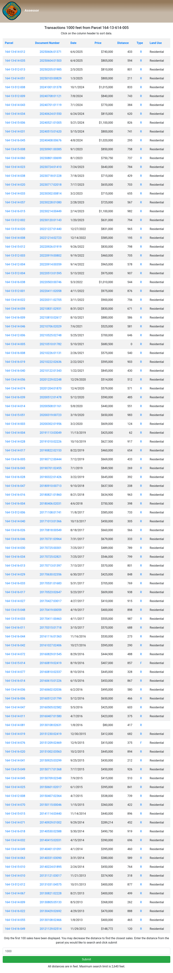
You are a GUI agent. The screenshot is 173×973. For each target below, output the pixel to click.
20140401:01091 (51, 849)
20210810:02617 (51, 317)
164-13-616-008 (15, 353)
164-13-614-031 (15, 131)
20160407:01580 (51, 716)
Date (73, 43)
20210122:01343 (51, 370)
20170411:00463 (51, 618)
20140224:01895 (51, 867)
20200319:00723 (51, 415)
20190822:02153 (51, 450)
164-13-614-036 (15, 689)
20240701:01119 (51, 105)
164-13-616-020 (15, 751)
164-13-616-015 (15, 211)
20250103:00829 (51, 78)
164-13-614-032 (15, 840)
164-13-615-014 (15, 663)
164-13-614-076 (15, 742)
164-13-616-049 (15, 929)
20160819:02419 (51, 663)
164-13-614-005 (15, 344)
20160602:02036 (51, 689)
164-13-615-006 (15, 122)
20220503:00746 (51, 282)
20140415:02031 (51, 840)
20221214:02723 (51, 238)
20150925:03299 (51, 760)
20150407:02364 (51, 796)
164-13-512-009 (15, 96)
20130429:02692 (51, 911)
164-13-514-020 (15, 229)
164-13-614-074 (15, 388)
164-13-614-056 (15, 379)
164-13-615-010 (15, 867)
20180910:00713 (51, 486)
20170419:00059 (51, 610)
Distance (123, 43)
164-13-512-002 (15, 220)
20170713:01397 (51, 565)
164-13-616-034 (15, 556)
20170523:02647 (51, 592)
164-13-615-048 (15, 610)
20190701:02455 (51, 468)
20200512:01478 (51, 397)
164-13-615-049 (15, 769)
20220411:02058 (51, 291)
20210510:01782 (51, 344)
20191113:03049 (51, 432)
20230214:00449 (51, 211)
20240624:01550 (51, 114)
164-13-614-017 (15, 450)
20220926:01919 (51, 246)
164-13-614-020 (15, 184)
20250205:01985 (51, 69)
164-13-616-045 (15, 140)
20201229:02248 (51, 379)
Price (98, 43)
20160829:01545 (51, 654)
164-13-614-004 (15, 432)
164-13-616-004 (15, 503)
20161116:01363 (51, 636)
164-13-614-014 (15, 406)
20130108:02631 (51, 725)
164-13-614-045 (15, 778)
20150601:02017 (51, 787)
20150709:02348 (51, 778)
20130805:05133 (51, 902)
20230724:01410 (51, 167)
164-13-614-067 (15, 893)
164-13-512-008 (15, 87)
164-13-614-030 (15, 548)
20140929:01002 (51, 822)
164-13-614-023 (15, 167)
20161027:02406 (51, 645)
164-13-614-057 (15, 202)
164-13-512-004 (15, 273)
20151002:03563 (51, 751)
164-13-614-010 (15, 875)
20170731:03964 (51, 539)
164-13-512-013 (15, 69)
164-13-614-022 (15, 300)
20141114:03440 (51, 813)
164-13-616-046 (15, 539)
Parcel (9, 43)
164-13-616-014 (15, 680)
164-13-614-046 (15, 326)
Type (140, 43)
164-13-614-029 (15, 574)
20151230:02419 (51, 734)
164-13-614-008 (15, 238)
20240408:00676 (51, 140)
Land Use (156, 43)
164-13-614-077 (15, 672)
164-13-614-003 (15, 424)
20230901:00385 (51, 149)
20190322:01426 (51, 477)
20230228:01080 (51, 202)
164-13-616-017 (15, 592)
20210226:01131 (51, 353)
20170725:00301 (51, 548)
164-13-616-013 (15, 565)
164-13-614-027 (15, 601)
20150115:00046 (51, 804)
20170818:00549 (51, 530)
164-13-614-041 (15, 760)
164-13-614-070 (15, 804)
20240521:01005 (51, 122)
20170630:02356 (51, 574)
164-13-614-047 (15, 707)
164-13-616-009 (15, 317)
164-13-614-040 (15, 521)
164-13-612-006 (15, 335)
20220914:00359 (51, 264)
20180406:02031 (51, 503)
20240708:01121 (51, 96)
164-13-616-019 (15, 362)
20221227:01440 (51, 229)
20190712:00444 (51, 459)
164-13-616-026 (15, 530)
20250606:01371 (51, 52)
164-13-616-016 (15, 494)
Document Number (47, 43)
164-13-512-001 (15, 291)
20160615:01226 (51, 680)
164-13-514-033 (15, 618)
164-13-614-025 (15, 787)
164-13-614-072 (15, 654)
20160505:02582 (51, 707)
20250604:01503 (51, 60)
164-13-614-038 (15, 176)
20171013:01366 (51, 521)
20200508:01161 (51, 406)
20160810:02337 (51, 672)
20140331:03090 (51, 858)
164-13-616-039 (15, 397)
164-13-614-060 (15, 158)
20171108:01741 (51, 512)
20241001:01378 (51, 87)
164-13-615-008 (15, 149)
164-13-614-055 (15, 920)
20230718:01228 (51, 176)
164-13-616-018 (15, 831)
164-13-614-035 (15, 60)
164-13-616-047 (15, 486)
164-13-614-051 (15, 78)
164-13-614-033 (15, 193)
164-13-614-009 (15, 902)
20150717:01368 (51, 769)
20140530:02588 (51, 831)
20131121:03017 (51, 875)
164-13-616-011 (15, 627)
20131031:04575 (51, 884)
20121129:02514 (51, 929)
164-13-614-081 (15, 725)
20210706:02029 (51, 326)
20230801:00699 (51, 158)
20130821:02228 (51, 893)
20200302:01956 (51, 424)
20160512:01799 (51, 698)
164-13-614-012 (15, 52)
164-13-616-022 (15, 911)
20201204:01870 (51, 388)
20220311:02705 (51, 300)
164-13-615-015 (15, 813)
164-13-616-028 (15, 477)
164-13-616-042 (15, 645)
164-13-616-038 (15, 282)
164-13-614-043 (15, 105)
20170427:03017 (51, 601)
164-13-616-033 (15, 583)
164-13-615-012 (15, 246)
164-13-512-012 (15, 884)
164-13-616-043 (15, 468)
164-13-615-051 (15, 415)
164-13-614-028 (15, 441)
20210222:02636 (51, 362)
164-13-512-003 (15, 255)
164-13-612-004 (15, 264)
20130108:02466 (51, 920)
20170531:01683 (51, 583)
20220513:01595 (51, 273)
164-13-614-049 (15, 849)
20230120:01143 (51, 220)
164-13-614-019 (15, 734)
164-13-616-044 (15, 636)
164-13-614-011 (15, 716)
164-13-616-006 (15, 698)
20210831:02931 (51, 308)
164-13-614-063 (15, 858)
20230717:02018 (51, 184)
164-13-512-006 (15, 512)
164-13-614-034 (15, 114)
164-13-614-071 (15, 822)
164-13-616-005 (15, 459)
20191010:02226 (51, 441)
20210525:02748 (51, 335)
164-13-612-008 (15, 796)
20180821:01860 (51, 494)
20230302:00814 (51, 193)
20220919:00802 (51, 255)
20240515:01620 (51, 131)
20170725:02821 (51, 556)
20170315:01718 (51, 627)
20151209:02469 (51, 742)
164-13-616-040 (15, 370)
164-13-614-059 (15, 308)
